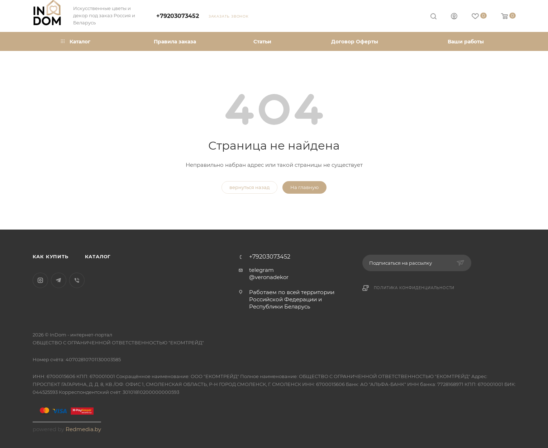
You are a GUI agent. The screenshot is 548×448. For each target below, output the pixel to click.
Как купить (50, 256)
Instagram (40, 280)
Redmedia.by (83, 429)
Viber (77, 280)
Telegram (58, 280)
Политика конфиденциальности (414, 288)
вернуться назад (249, 187)
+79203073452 (177, 16)
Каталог (98, 256)
